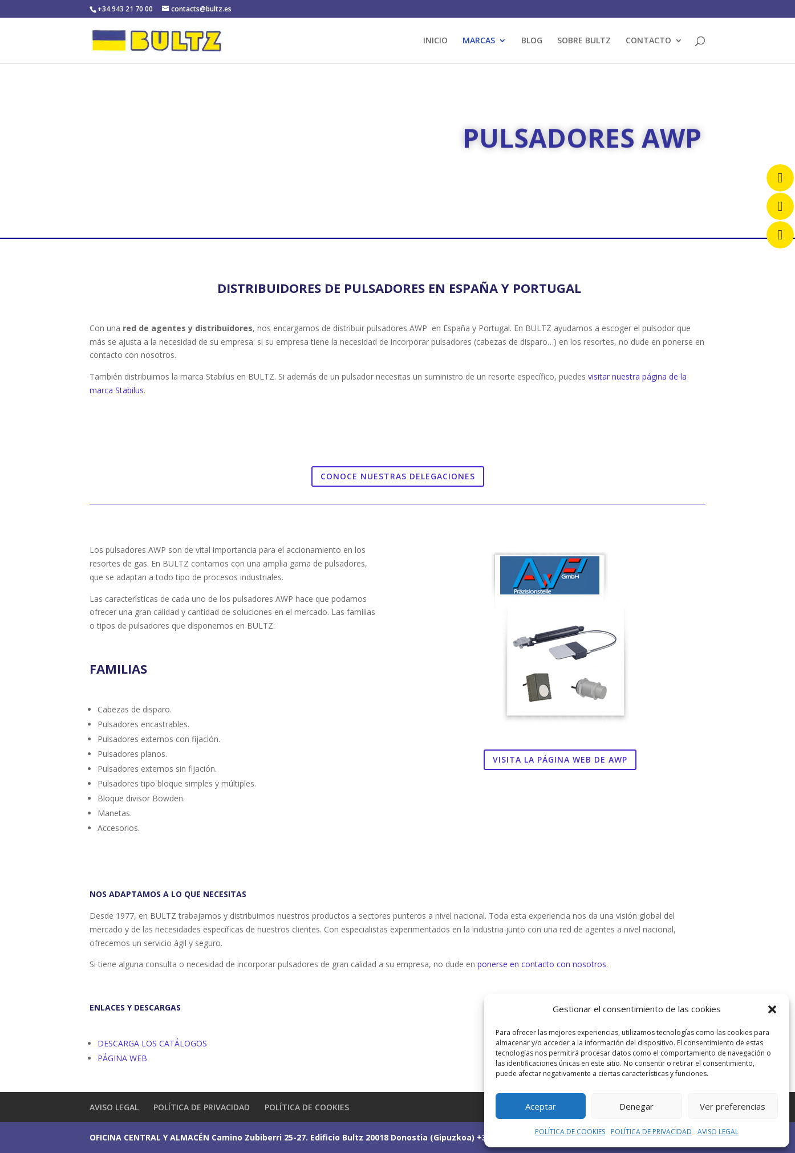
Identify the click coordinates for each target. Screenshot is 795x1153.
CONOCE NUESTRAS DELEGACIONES (398, 476)
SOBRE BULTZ (584, 41)
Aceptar (540, 1106)
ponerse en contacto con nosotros (541, 964)
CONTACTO (648, 41)
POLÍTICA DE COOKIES (570, 1131)
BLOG (531, 41)
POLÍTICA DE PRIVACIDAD (651, 1131)
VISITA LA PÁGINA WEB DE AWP (560, 759)
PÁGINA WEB (122, 1058)
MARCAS (479, 41)
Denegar (636, 1106)
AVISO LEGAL (718, 1131)
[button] (772, 1009)
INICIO (435, 41)
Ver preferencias (732, 1106)
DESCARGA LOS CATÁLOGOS (153, 1043)
